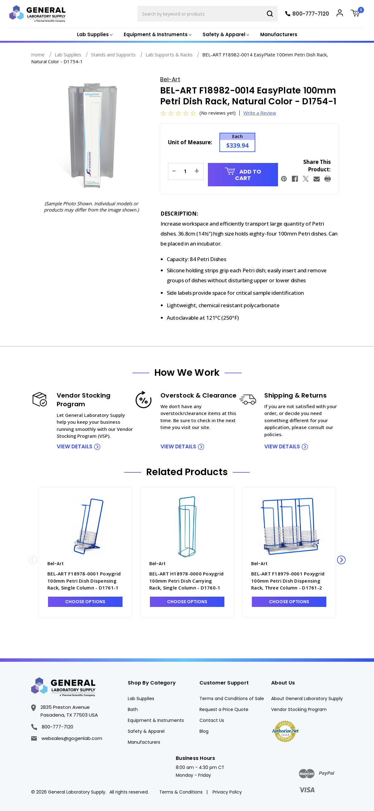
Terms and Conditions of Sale (231, 698)
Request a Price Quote (223, 709)
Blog (204, 731)
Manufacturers (278, 34)
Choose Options (85, 602)
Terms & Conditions (181, 792)
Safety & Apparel (146, 731)
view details (74, 446)
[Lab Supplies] (94, 34)
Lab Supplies (141, 698)
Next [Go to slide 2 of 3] (341, 560)
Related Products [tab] (187, 472)
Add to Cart (243, 175)
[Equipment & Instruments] (156, 34)
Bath (133, 709)
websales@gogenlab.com (66, 738)
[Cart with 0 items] (357, 14)
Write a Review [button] (259, 113)
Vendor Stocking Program (299, 709)
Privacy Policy (227, 792)
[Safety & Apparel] (225, 34)
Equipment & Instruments (156, 720)
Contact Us (211, 720)
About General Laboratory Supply (307, 698)
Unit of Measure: (190, 142)
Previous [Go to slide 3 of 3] (32, 560)
